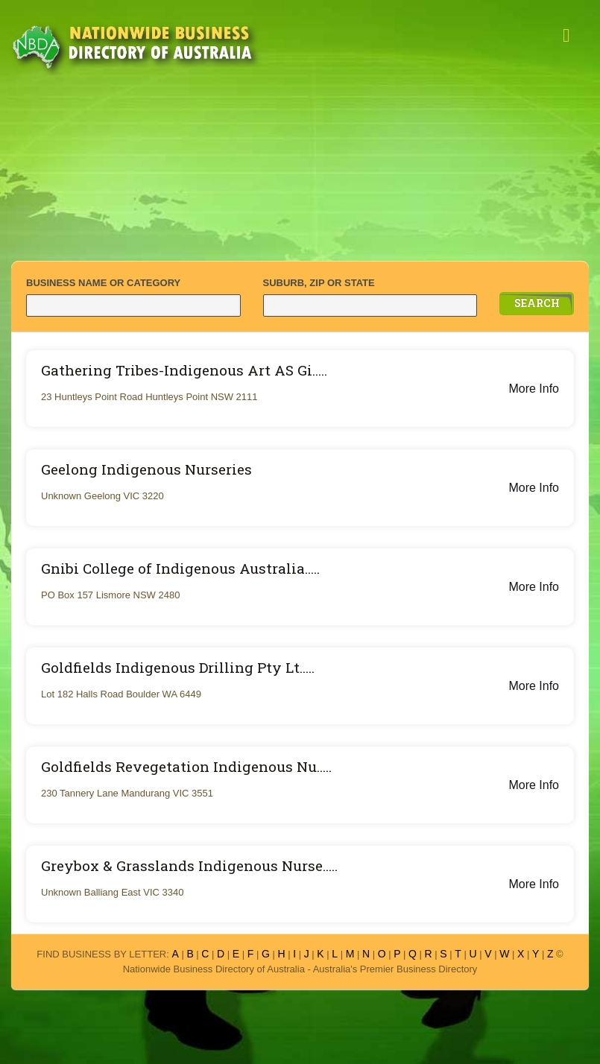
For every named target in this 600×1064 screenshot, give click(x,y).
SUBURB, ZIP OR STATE (319, 282)
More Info (533, 388)
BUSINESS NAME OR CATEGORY (103, 282)
